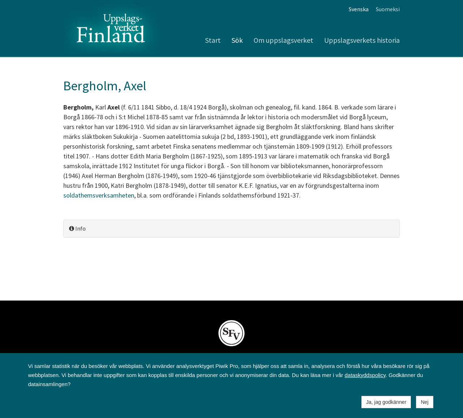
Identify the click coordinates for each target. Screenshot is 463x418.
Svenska (359, 9)
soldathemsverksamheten (98, 195)
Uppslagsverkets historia (362, 40)
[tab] (231, 228)
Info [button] (77, 228)
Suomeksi (388, 9)
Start (213, 40)
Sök (237, 40)
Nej (424, 402)
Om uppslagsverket (283, 40)
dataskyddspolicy (365, 375)
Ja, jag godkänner (386, 402)
